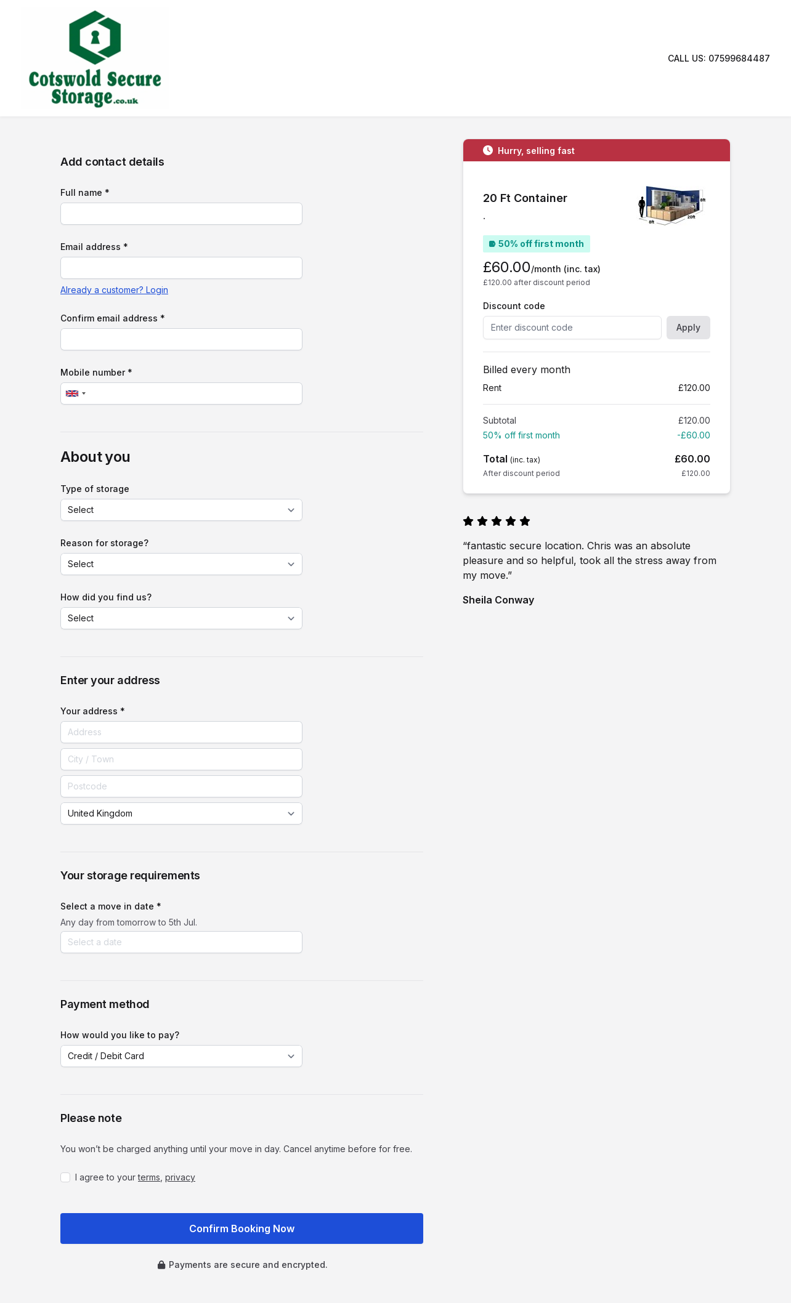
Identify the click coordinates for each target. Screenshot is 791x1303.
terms (149, 1177)
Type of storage (94, 488)
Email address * (94, 246)
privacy (180, 1177)
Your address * (92, 711)
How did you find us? (106, 597)
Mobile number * (96, 372)
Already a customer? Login (114, 289)
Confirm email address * (112, 318)
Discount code (514, 306)
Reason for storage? (104, 543)
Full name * (85, 192)
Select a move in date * (110, 906)
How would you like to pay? (119, 1035)
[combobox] (75, 393)
